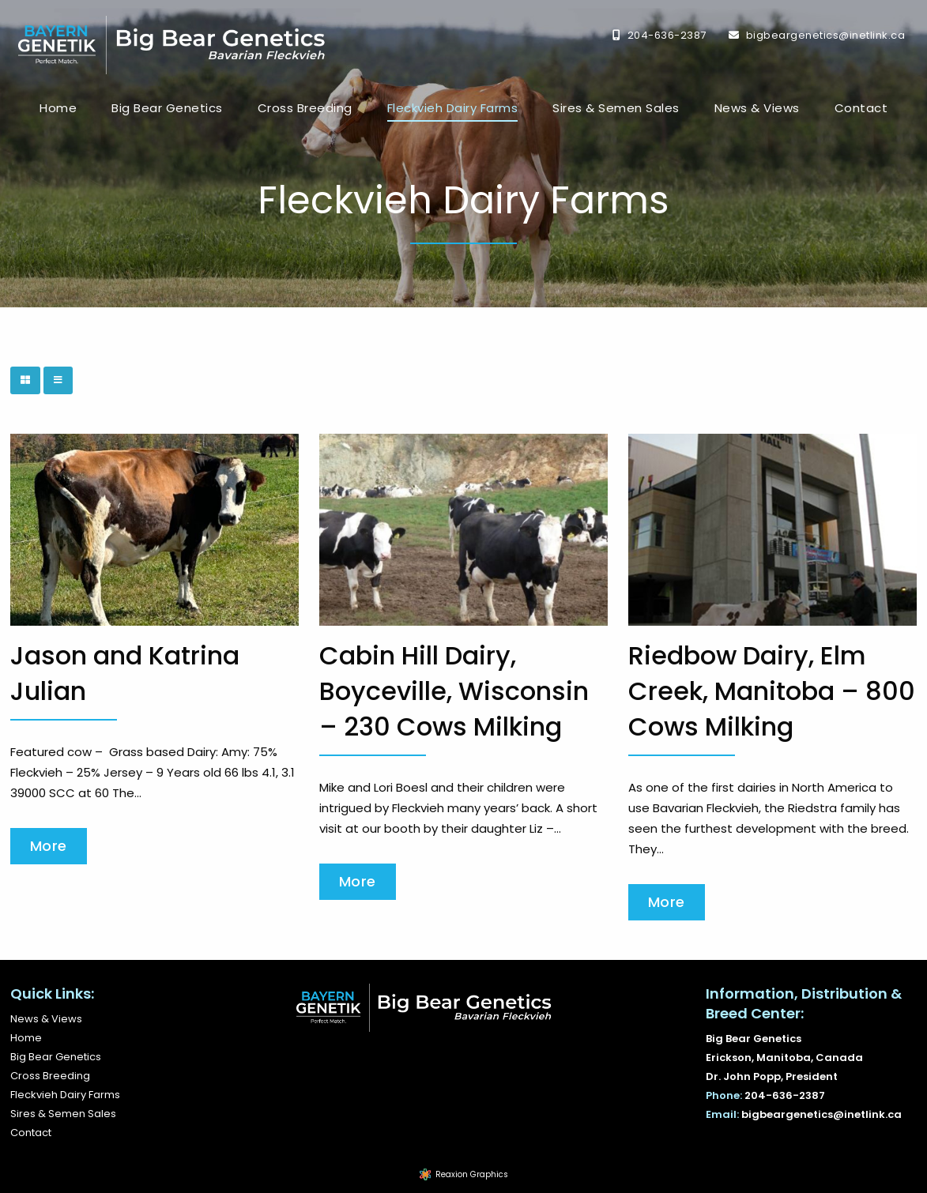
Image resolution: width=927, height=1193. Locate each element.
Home (58, 108)
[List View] (58, 380)
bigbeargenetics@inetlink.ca (826, 35)
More (48, 846)
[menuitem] (58, 108)
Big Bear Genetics (167, 108)
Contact (861, 108)
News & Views (757, 108)
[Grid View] (25, 380)
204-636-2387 (667, 35)
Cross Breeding (305, 108)
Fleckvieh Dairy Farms (452, 108)
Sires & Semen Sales (616, 108)
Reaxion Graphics (471, 1174)
